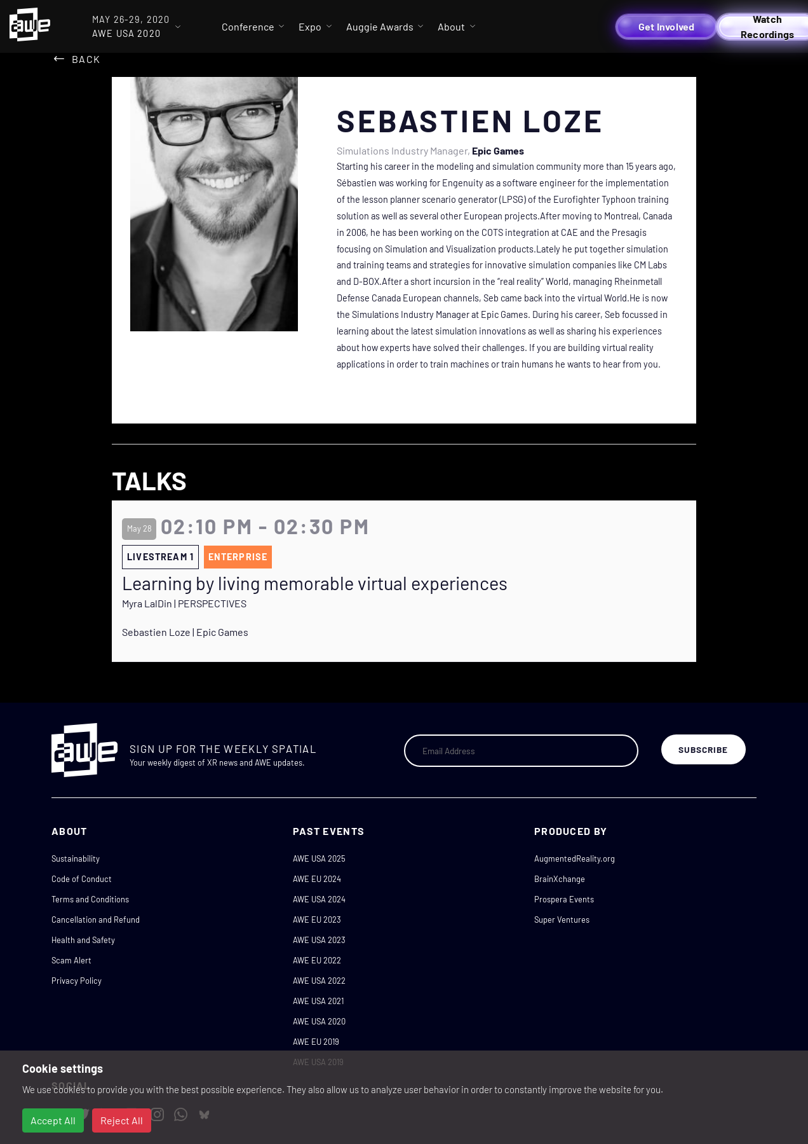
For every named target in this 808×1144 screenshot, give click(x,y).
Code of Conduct (81, 879)
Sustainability (75, 858)
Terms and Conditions (90, 899)
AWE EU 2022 (317, 960)
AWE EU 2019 (316, 1042)
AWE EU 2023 (317, 919)
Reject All (121, 1120)
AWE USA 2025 (319, 858)
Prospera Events (564, 899)
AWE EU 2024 (317, 879)
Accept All (53, 1120)
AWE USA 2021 (318, 1001)
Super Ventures (561, 919)
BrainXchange (559, 879)
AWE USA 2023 (319, 940)
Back (86, 59)
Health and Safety (83, 940)
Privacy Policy (76, 980)
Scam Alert (71, 960)
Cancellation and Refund (95, 919)
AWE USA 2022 (319, 980)
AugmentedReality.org (574, 858)
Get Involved (666, 26)
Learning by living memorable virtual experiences (315, 583)
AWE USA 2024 (319, 899)
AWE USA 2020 (319, 1021)
